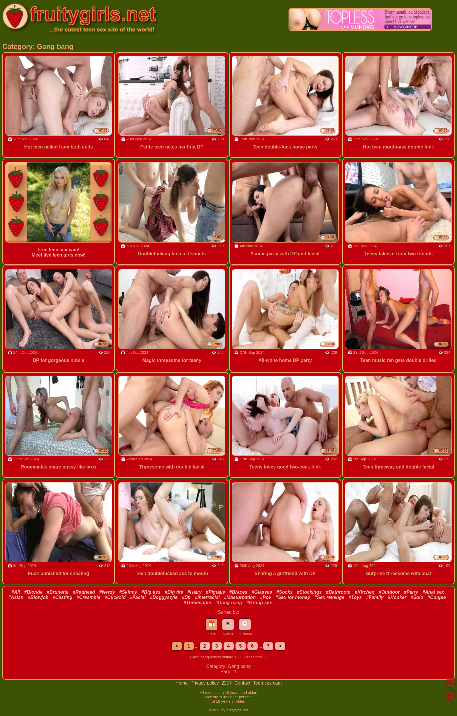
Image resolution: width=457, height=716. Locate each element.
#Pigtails (215, 592)
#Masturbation (240, 597)
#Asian (15, 597)
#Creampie (89, 597)
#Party (411, 592)
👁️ (228, 623)
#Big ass (151, 592)
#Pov (265, 597)
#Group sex (259, 602)
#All (15, 592)
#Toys (355, 597)
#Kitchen (365, 592)
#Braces (238, 592)
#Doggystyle (163, 597)
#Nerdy (107, 592)
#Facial (137, 597)
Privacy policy (205, 682)
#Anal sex (433, 592)
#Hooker (397, 597)
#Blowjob (38, 597)
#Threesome (197, 602)
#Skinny (128, 592)
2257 (227, 682)
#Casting (63, 597)
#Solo (417, 597)
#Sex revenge (329, 597)
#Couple (437, 597)
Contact (243, 682)
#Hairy (194, 592)
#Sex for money (292, 597)
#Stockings (309, 592)
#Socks (284, 592)
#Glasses (262, 592)
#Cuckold (115, 597)
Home (182, 682)
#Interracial (207, 597)
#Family (375, 597)
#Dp (186, 597)
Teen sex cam (267, 682)
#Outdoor (389, 592)
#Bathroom (338, 592)
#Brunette (58, 592)
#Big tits (174, 592)
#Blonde (33, 592)
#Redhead (84, 592)
